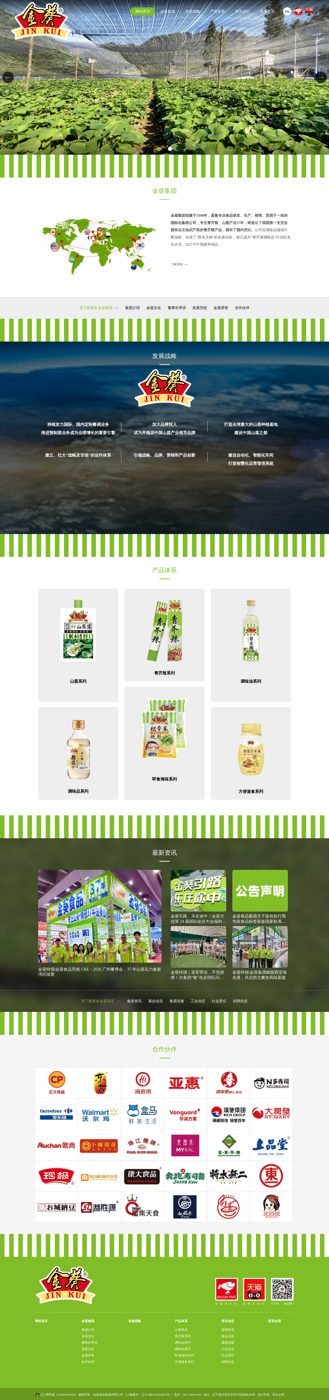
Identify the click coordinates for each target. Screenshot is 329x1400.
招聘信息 (242, 1001)
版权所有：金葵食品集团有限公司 (100, 1394)
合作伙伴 (244, 308)
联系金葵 (267, 11)
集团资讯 (133, 1001)
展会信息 (155, 1001)
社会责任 (220, 1001)
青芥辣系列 (183, 1335)
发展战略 (192, 11)
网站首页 (142, 11)
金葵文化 (153, 308)
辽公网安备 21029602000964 (58, 1394)
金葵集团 (167, 11)
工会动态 (198, 1001)
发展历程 (200, 308)
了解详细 (177, 264)
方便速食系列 (184, 1361)
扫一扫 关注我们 (282, 1290)
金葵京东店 (225, 1290)
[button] (159, 149)
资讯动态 (242, 11)
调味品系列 (183, 1348)
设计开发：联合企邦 (271, 1394)
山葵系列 (181, 1329)
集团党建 (177, 1001)
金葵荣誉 (222, 308)
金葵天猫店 (254, 1290)
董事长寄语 (177, 308)
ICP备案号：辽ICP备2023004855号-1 (148, 1394)
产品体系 (217, 11)
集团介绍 (131, 308)
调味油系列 (183, 1342)
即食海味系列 (184, 1354)
